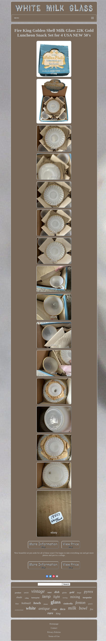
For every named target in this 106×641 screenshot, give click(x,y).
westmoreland (19, 610)
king (58, 613)
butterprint (35, 598)
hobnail (26, 603)
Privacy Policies (54, 632)
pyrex (88, 591)
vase (49, 592)
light (56, 597)
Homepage (54, 624)
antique (44, 608)
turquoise (87, 597)
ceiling (27, 598)
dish (56, 592)
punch (90, 604)
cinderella (68, 603)
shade (19, 597)
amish (26, 593)
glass (56, 602)
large (79, 592)
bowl (83, 608)
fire (91, 609)
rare (50, 613)
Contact (54, 628)
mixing (75, 597)
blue (17, 604)
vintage (38, 591)
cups (54, 609)
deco (62, 609)
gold (72, 592)
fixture (46, 604)
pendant (18, 593)
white (31, 608)
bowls (37, 603)
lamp (46, 596)
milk (72, 608)
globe (64, 592)
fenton (80, 602)
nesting (65, 598)
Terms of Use (54, 636)
